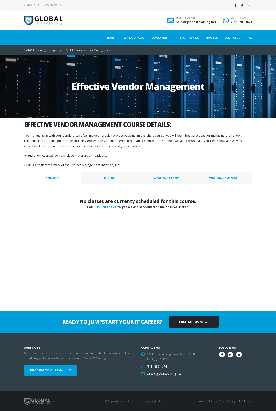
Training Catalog (132, 37)
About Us (31, 5)
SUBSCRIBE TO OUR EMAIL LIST (50, 370)
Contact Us (52, 5)
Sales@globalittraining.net (196, 22)
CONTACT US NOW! (193, 322)
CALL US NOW (239, 18)
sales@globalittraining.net (163, 374)
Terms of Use (206, 401)
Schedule (52, 178)
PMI (66, 50)
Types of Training (187, 37)
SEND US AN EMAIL (186, 18)
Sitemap (247, 401)
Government (159, 37)
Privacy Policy (228, 401)
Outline (109, 178)
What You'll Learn (166, 178)
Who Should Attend (223, 178)
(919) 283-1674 (241, 22)
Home (110, 37)
